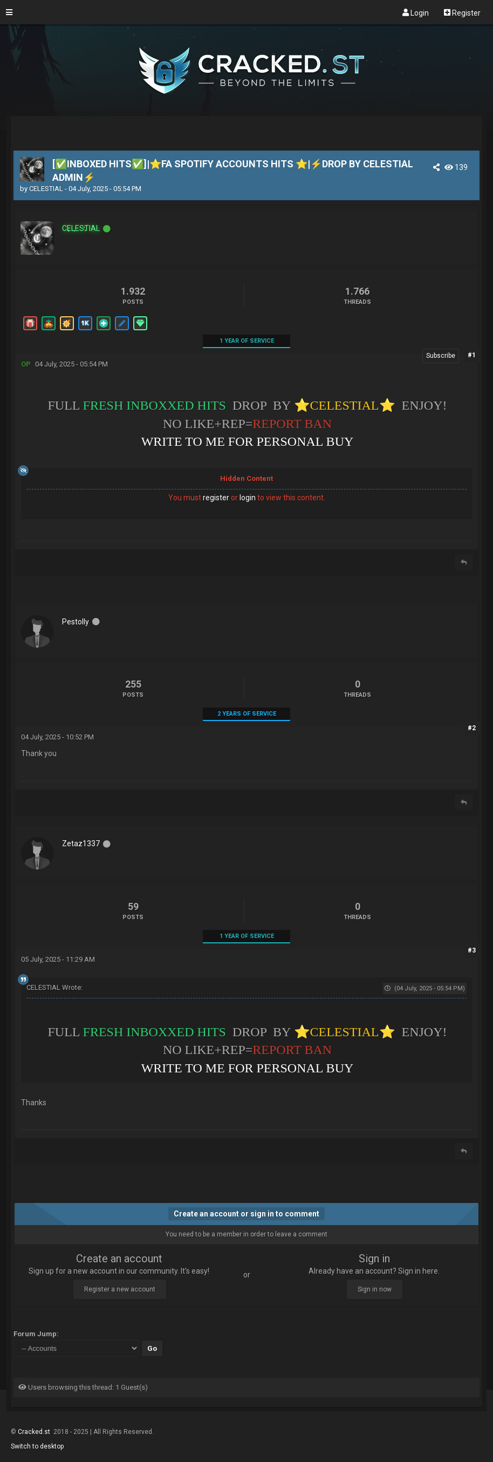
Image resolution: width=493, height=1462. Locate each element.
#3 (472, 950)
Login (415, 12)
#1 (472, 355)
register (216, 497)
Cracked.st (35, 1432)
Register (462, 12)
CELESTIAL (46, 189)
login (247, 497)
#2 (472, 728)
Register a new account (119, 1289)
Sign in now (375, 1289)
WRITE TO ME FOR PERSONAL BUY (247, 441)
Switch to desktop (37, 1446)
